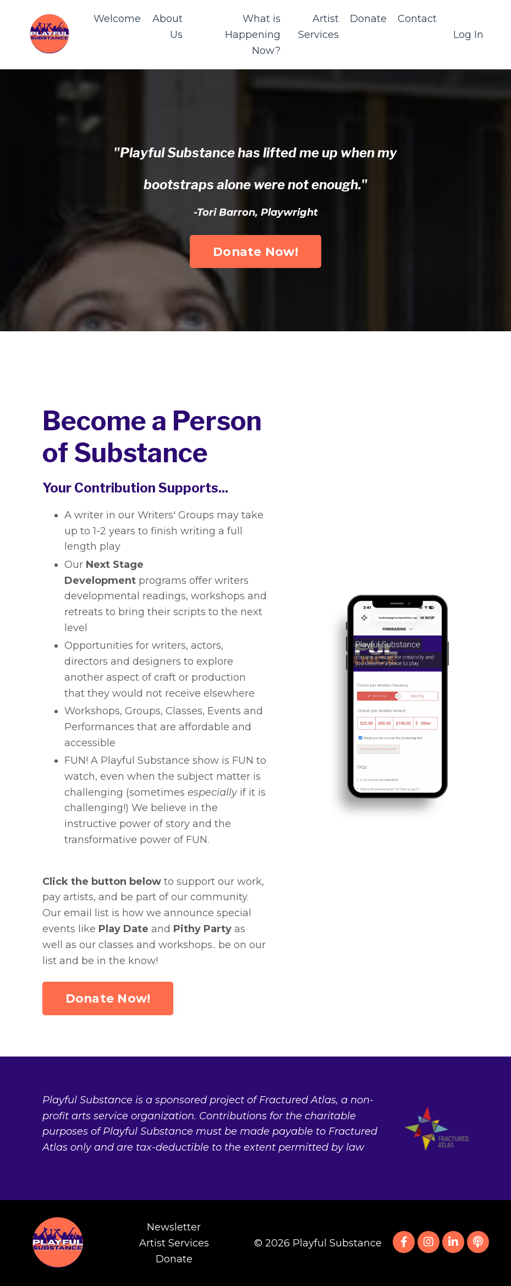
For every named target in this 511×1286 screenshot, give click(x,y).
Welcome (117, 19)
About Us (167, 27)
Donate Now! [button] (255, 215)
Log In (468, 35)
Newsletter (174, 1227)
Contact (417, 19)
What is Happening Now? (253, 35)
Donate (368, 19)
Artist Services (318, 27)
